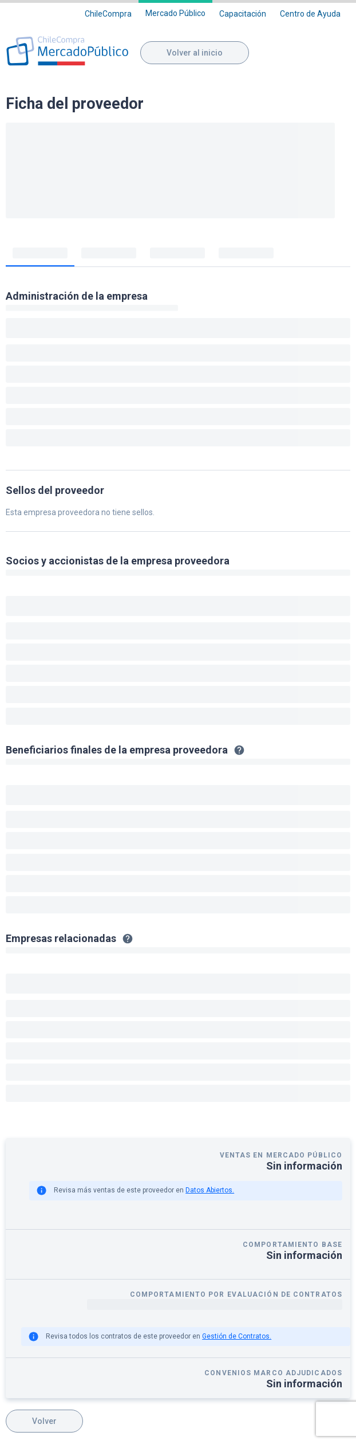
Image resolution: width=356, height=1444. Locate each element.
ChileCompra (108, 13)
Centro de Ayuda (310, 13)
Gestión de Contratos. (236, 1336)
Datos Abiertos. (209, 1190)
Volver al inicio (195, 52)
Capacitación (242, 13)
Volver (44, 1421)
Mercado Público (175, 13)
